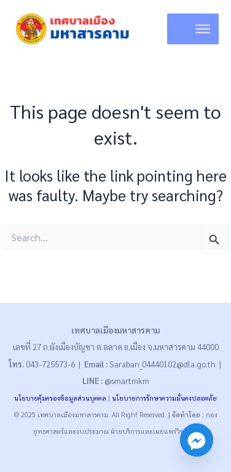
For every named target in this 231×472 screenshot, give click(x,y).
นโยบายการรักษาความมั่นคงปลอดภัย (164, 398)
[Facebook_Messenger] (196, 440)
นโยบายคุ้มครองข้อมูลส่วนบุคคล (60, 398)
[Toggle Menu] (202, 29)
